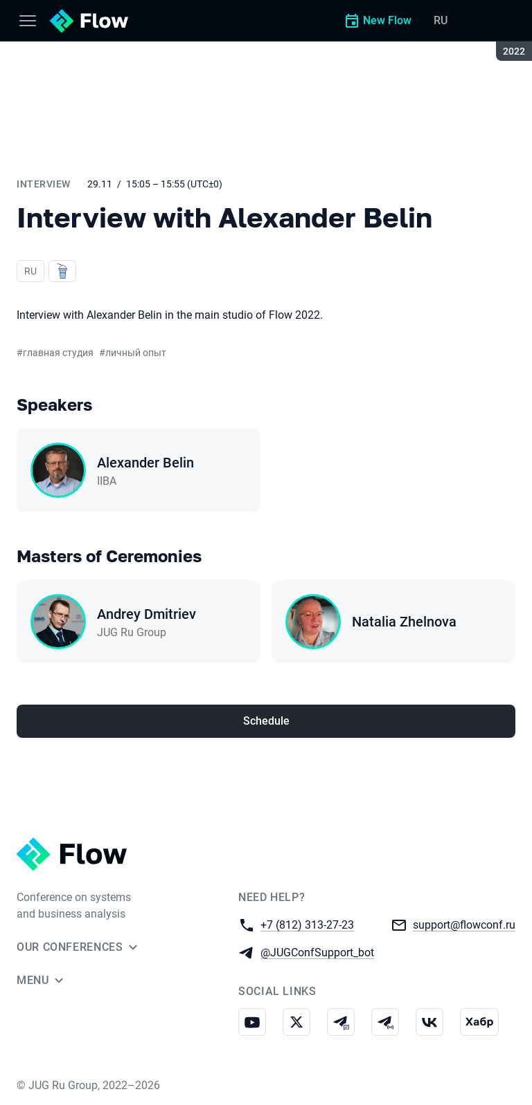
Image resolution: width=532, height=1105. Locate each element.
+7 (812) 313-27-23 (307, 924)
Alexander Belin (145, 462)
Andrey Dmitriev (146, 614)
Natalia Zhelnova (404, 621)
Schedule (266, 720)
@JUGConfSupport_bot (317, 952)
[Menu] (28, 21)
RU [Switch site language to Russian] (440, 20)
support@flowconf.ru (464, 924)
